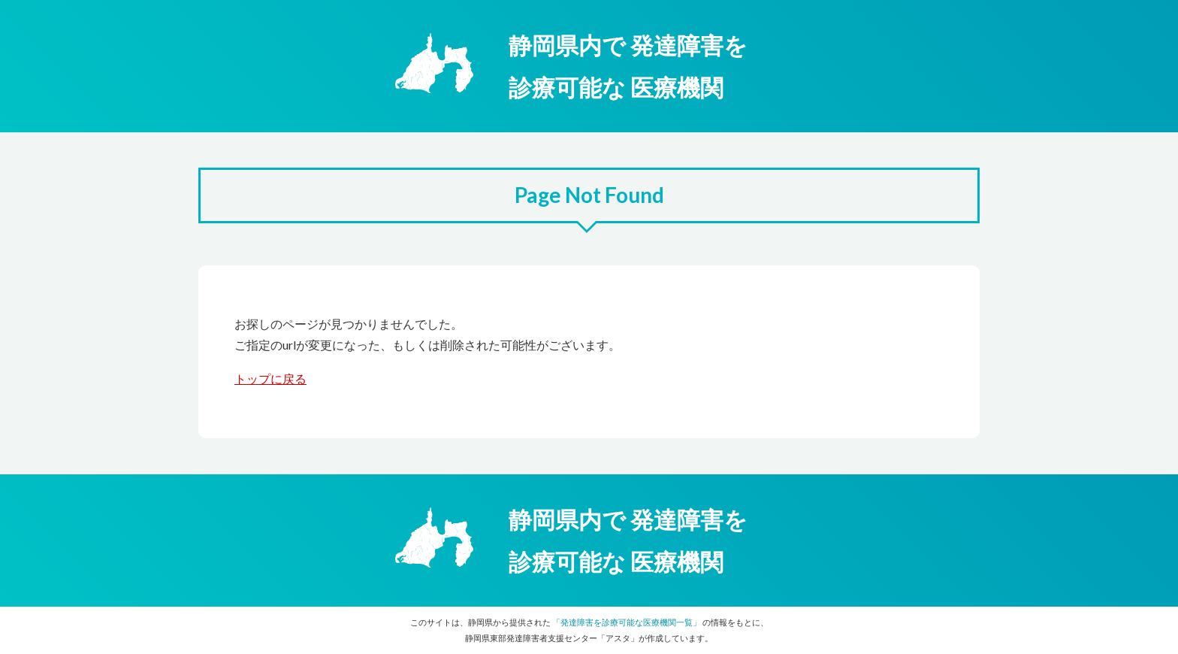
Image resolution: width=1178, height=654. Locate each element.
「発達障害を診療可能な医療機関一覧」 (626, 622)
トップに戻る (270, 378)
